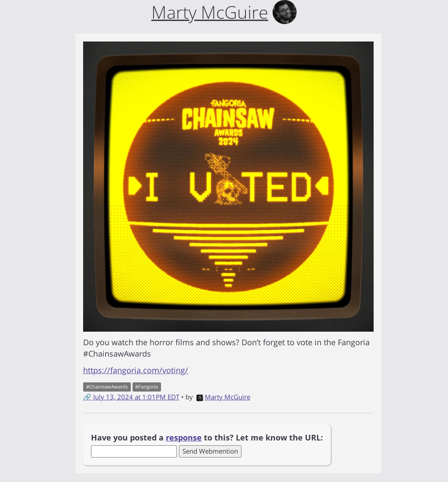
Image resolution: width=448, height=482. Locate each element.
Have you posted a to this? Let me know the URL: (207, 437)
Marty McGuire (223, 396)
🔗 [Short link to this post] (87, 396)
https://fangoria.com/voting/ (135, 370)
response (184, 437)
